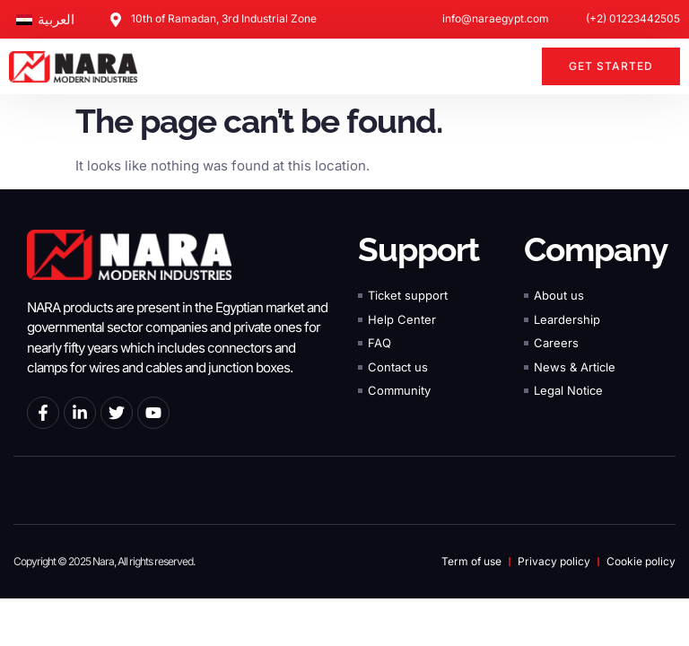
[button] (517, 66)
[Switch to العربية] (45, 19)
